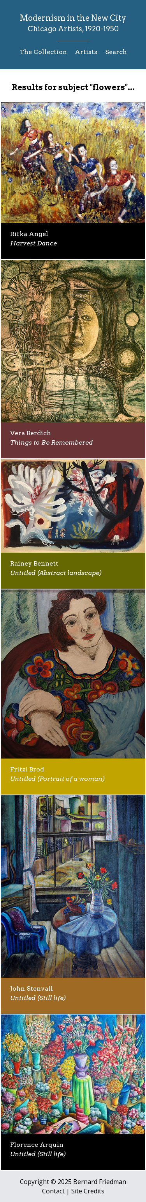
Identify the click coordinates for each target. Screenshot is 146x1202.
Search (116, 52)
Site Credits (87, 1191)
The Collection (43, 52)
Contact (53, 1191)
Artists (86, 52)
